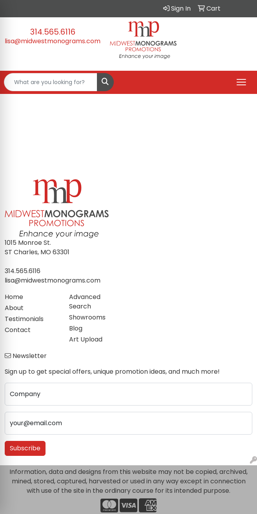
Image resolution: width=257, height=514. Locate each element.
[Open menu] (241, 82)
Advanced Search (84, 301)
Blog (75, 328)
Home (14, 296)
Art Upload (85, 339)
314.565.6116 (52, 31)
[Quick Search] (50, 82)
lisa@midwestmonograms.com (52, 41)
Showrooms (87, 317)
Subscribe (25, 448)
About (14, 307)
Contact (18, 329)
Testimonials (24, 318)
